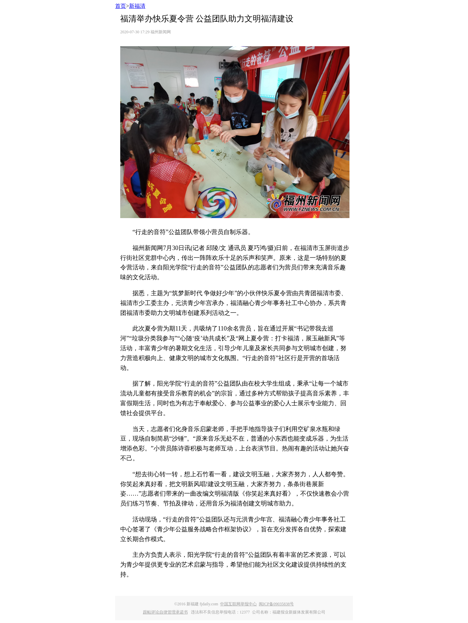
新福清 (137, 6)
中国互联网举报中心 (238, 604)
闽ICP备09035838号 (276, 604)
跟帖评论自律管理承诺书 (165, 612)
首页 (120, 6)
